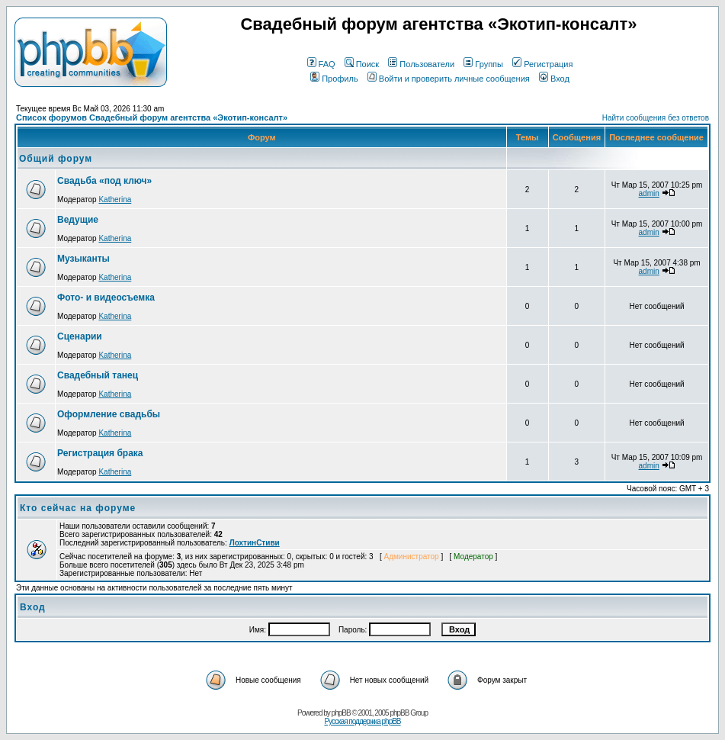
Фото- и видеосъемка (106, 297)
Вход (554, 78)
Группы (483, 64)
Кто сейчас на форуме (78, 508)
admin (649, 193)
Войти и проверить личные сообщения (448, 78)
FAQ (321, 64)
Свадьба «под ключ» (104, 180)
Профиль (334, 78)
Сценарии (79, 336)
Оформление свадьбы (108, 414)
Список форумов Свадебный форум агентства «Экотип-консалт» (151, 117)
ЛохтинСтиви (254, 543)
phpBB (341, 713)
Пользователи (421, 64)
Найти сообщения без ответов (655, 118)
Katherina (114, 199)
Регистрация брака (100, 453)
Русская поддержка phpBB (362, 721)
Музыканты (83, 258)
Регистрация (542, 64)
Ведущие (77, 219)
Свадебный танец (97, 375)
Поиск (362, 64)
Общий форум (55, 158)
